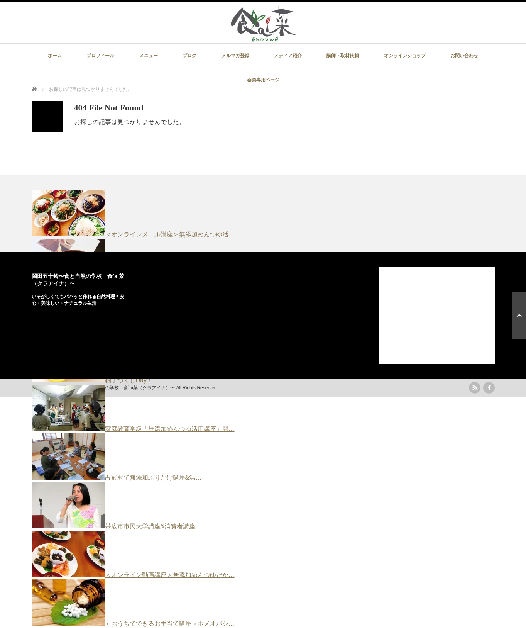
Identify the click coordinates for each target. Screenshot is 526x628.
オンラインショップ (405, 55)
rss (474, 388)
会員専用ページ (263, 80)
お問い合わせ (464, 55)
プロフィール (100, 55)
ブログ (189, 55)
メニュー (148, 55)
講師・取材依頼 (342, 55)
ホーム (55, 55)
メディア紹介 (288, 55)
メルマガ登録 (235, 55)
